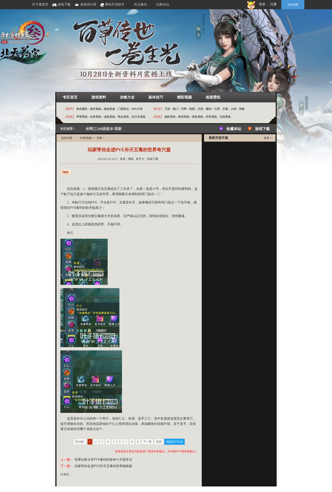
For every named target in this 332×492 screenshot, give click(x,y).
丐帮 (184, 108)
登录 (262, 4)
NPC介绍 (137, 108)
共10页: (79, 441)
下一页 (147, 441)
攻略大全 (127, 97)
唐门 (175, 108)
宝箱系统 (225, 116)
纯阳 (192, 108)
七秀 (217, 108)
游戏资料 (98, 97)
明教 (242, 108)
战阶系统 (169, 116)
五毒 (225, 108)
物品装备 (109, 108)
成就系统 (109, 116)
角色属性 (81, 108)
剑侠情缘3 (86, 138)
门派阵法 (123, 108)
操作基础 (95, 108)
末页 (159, 441)
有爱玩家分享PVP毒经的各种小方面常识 (103, 459)
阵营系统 (183, 116)
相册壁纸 (213, 97)
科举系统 (211, 116)
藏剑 (208, 108)
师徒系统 (197, 116)
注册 (273, 4)
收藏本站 (233, 129)
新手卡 (140, 159)
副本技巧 (155, 97)
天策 (200, 108)
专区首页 (70, 97)
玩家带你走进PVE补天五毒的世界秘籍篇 (103, 466)
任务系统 (95, 116)
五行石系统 (138, 116)
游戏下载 (262, 129)
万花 (167, 108)
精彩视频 (184, 97)
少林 (233, 108)
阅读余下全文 (174, 441)
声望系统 (81, 116)
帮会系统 (123, 116)
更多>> (268, 138)
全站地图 (292, 4)
